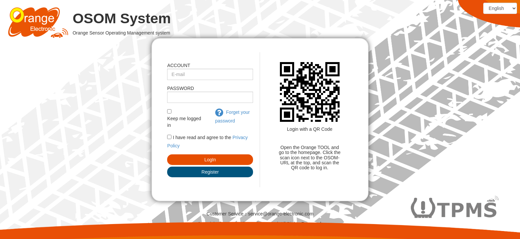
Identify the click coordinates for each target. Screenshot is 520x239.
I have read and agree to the (202, 137)
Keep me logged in (184, 122)
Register (210, 172)
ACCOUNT (178, 65)
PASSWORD (180, 88)
